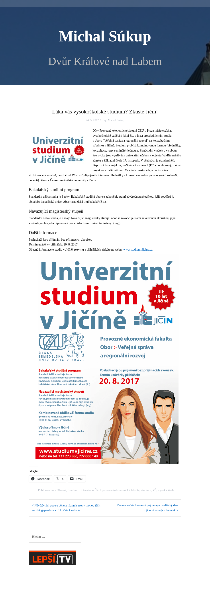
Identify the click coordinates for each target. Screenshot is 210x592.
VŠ (155, 490)
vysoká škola (166, 490)
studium (146, 490)
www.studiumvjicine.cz (138, 249)
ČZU (98, 490)
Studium (73, 490)
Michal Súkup (105, 36)
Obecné (61, 490)
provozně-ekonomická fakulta (121, 490)
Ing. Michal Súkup (113, 120)
